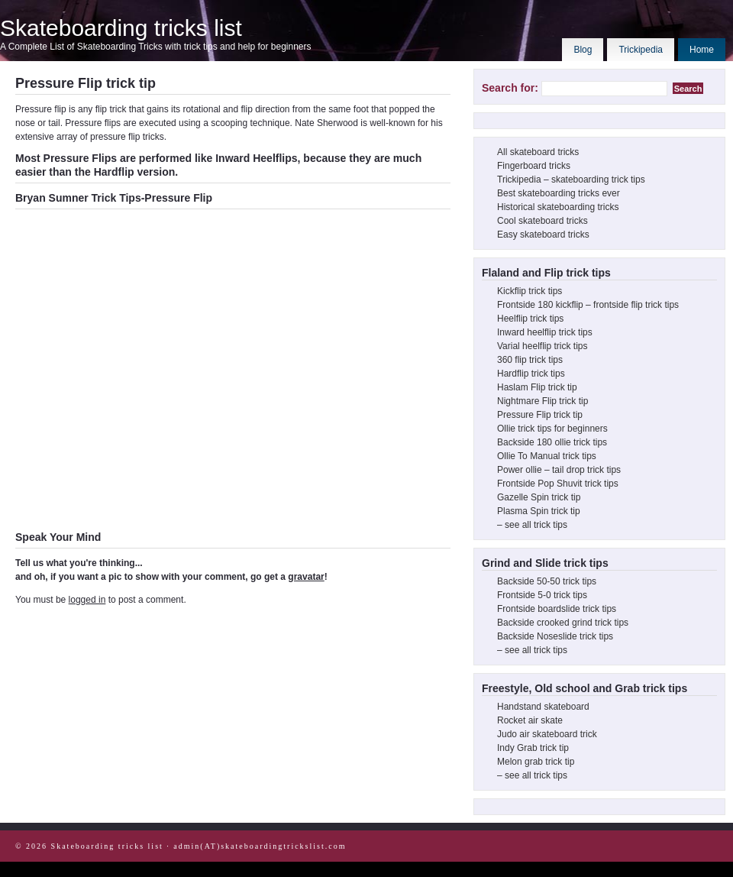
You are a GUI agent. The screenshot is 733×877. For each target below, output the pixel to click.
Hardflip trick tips (531, 373)
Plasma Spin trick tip (538, 511)
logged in (87, 599)
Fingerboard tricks (533, 165)
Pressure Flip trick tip (540, 414)
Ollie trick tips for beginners (552, 428)
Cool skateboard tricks (542, 220)
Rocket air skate (530, 720)
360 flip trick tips (530, 359)
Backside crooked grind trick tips (562, 622)
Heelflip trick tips (530, 318)
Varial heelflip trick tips (542, 346)
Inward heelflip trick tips (545, 332)
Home (701, 49)
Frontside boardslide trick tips (556, 609)
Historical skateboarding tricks (557, 207)
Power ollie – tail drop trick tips (559, 469)
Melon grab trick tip (535, 761)
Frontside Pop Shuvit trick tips (557, 483)
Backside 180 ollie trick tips (552, 442)
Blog (582, 49)
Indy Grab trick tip (533, 748)
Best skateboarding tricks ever (558, 193)
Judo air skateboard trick (547, 734)
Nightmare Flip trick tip (542, 401)
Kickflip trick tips (529, 291)
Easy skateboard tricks (543, 234)
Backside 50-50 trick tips (546, 581)
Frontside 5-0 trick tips (542, 595)
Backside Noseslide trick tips (555, 636)
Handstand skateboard (543, 706)
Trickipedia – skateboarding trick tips (571, 179)
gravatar (306, 576)
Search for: (510, 88)
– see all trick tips (532, 524)
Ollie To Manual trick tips (546, 456)
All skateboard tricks (538, 152)
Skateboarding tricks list (121, 27)
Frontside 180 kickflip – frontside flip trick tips (588, 304)
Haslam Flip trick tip (537, 387)
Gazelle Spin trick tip (538, 497)
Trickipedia (640, 49)
